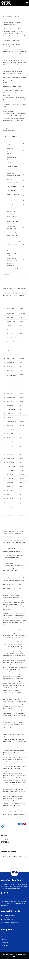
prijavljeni (10, 856)
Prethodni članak (5, 833)
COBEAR (4, 835)
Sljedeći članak (4, 839)
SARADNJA (5, 842)
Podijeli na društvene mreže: (8, 824)
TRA (18, 16)
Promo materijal (9, 899)
